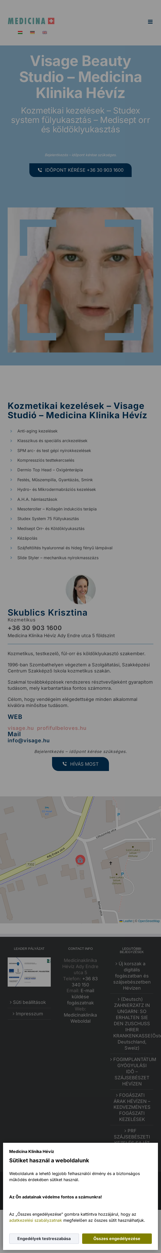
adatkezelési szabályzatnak (35, 1220)
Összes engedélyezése (116, 1238)
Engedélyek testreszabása (44, 1238)
